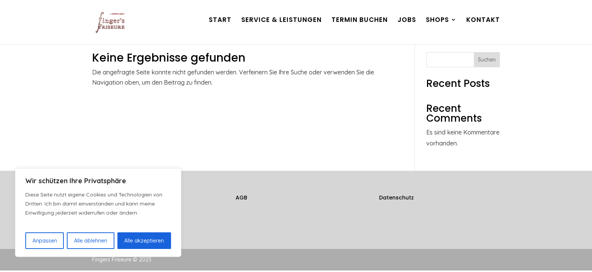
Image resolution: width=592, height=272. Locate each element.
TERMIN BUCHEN (359, 25)
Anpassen (44, 240)
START (220, 25)
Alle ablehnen (90, 240)
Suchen (487, 59)
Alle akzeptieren (144, 240)
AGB (241, 197)
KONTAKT (483, 25)
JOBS (407, 25)
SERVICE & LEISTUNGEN (281, 25)
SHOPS (437, 25)
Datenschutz (396, 197)
